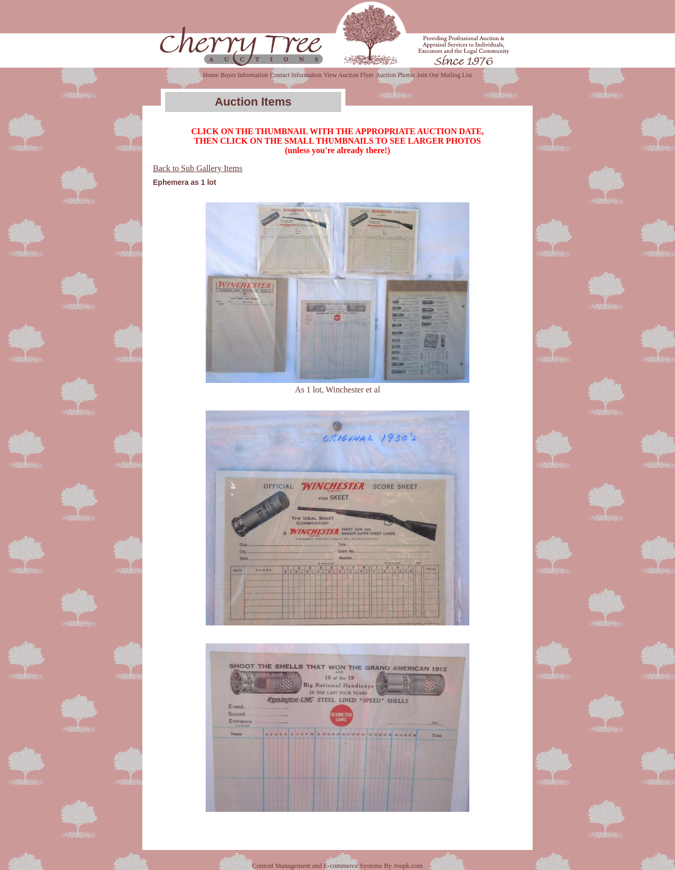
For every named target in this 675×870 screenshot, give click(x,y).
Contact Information (296, 75)
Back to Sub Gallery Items (198, 168)
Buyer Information (244, 75)
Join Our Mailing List (444, 75)
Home (210, 75)
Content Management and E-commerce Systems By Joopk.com (337, 865)
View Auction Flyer (349, 75)
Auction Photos (394, 75)
